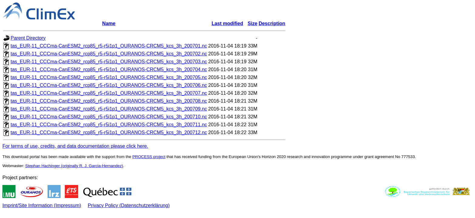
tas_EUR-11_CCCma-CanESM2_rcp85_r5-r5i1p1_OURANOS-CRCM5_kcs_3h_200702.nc (109, 53)
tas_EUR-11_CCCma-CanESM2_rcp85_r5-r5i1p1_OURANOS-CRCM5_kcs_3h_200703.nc (109, 61)
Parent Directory (28, 38)
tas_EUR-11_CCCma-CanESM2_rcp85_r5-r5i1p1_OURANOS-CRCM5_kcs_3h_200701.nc (109, 45)
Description (272, 23)
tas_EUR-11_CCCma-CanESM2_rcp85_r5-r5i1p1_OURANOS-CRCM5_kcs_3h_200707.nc (109, 93)
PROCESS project (148, 156)
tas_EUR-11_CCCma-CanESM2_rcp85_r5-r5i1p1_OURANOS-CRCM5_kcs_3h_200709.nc (109, 108)
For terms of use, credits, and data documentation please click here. (75, 146)
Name (108, 23)
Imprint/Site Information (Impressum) (41, 205)
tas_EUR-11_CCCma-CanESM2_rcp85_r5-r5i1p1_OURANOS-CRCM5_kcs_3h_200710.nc (109, 116)
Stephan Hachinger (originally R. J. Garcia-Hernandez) (74, 166)
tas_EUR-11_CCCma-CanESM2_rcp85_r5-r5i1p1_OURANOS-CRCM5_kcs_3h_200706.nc (109, 85)
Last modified (227, 23)
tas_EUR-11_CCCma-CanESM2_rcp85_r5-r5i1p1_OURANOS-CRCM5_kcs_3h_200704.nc (109, 69)
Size (252, 23)
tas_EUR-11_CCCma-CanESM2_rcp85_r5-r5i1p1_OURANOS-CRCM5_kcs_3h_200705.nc (109, 77)
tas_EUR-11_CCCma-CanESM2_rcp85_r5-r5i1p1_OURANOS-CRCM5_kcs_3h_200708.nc (109, 101)
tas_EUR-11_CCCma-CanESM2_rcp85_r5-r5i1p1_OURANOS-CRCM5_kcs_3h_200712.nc (109, 132)
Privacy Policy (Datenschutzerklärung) (129, 205)
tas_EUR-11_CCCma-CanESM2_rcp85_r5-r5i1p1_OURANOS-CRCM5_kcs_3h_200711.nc (109, 124)
